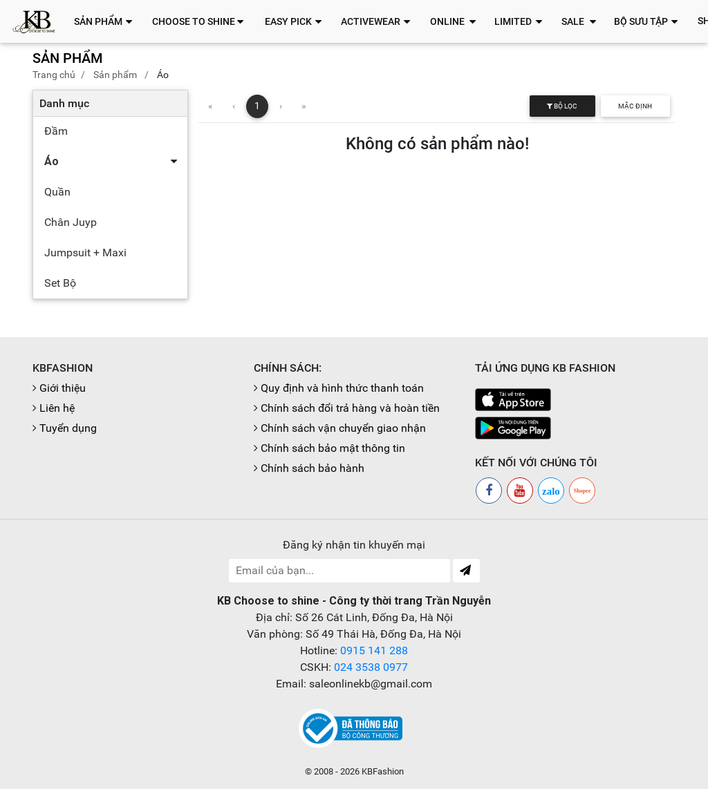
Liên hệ (57, 408)
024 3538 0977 (371, 667)
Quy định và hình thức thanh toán (342, 387)
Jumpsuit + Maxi (85, 252)
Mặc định (635, 106)
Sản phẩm (115, 74)
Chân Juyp (70, 222)
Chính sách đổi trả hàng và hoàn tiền (350, 408)
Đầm (56, 130)
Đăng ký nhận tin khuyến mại (354, 544)
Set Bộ (60, 282)
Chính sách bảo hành (312, 468)
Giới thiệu (62, 387)
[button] (107, 21)
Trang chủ (53, 74)
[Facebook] (489, 490)
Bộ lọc (562, 106)
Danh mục (64, 103)
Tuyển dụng (68, 428)
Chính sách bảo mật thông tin (333, 448)
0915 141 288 (374, 650)
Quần (57, 191)
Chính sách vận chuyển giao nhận (343, 428)
